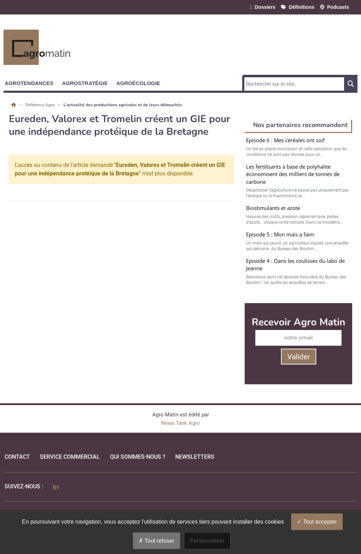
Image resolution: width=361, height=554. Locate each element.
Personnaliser (207, 541)
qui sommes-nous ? (137, 456)
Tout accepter (317, 522)
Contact (17, 456)
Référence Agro (40, 105)
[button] (32, 82)
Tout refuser (157, 541)
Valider (298, 357)
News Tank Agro (180, 423)
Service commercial (70, 456)
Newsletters (194, 456)
